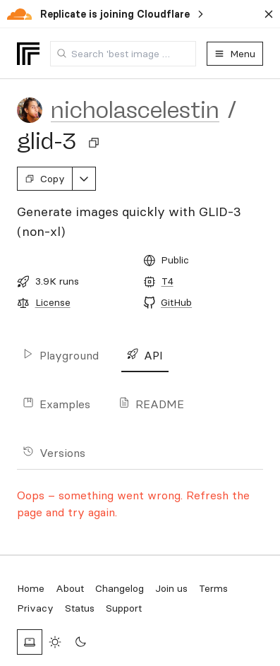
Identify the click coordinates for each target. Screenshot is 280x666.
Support (124, 608)
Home (30, 588)
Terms (213, 588)
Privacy (35, 608)
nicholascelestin (135, 110)
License (53, 302)
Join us (171, 588)
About (70, 588)
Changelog (119, 588)
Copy (45, 178)
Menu (234, 53)
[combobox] (123, 54)
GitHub (176, 302)
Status (80, 608)
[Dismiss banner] (268, 14)
